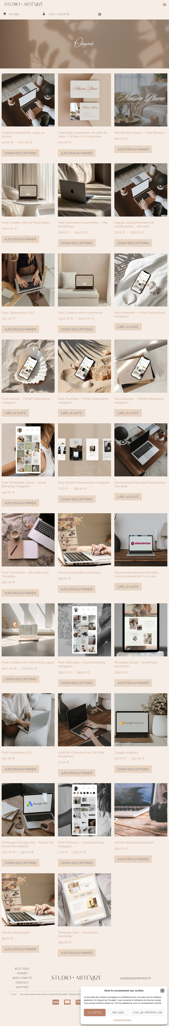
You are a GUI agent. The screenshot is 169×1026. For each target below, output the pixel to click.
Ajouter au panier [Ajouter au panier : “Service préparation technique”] (76, 589)
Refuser (118, 1012)
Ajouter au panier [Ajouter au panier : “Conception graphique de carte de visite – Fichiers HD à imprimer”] (76, 153)
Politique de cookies (122, 1020)
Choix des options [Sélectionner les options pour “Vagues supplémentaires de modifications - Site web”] (133, 243)
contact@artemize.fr (135, 978)
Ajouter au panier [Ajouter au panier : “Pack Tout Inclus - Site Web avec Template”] (20, 593)
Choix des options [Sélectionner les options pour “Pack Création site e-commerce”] (76, 329)
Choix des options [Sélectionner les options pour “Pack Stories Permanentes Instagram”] (76, 499)
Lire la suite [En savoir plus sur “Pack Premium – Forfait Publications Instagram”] (128, 327)
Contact (22, 982)
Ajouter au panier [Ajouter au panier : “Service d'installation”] (20, 949)
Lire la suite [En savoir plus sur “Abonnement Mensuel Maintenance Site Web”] (128, 497)
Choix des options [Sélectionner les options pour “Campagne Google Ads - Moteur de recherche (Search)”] (20, 863)
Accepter (94, 1012)
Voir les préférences (147, 1012)
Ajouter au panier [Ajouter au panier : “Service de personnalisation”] (133, 859)
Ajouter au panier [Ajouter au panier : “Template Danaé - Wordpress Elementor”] (133, 683)
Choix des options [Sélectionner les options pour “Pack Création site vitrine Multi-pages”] (20, 679)
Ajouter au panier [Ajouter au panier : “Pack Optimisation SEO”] (20, 329)
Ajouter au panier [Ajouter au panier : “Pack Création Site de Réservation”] (20, 239)
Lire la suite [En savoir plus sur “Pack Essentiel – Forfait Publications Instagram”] (71, 413)
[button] (162, 990)
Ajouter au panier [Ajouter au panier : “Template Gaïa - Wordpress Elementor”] (76, 953)
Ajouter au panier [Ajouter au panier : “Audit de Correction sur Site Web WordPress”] (76, 773)
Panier (14, 14)
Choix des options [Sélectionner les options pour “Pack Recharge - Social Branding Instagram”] (76, 683)
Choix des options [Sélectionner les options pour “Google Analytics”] (133, 769)
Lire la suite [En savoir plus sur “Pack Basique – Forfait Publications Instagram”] (128, 413)
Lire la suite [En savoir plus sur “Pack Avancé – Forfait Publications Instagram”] (15, 413)
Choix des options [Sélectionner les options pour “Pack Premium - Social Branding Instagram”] (76, 863)
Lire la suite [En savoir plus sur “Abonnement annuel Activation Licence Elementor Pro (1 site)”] (128, 586)
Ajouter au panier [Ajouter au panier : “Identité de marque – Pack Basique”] (133, 149)
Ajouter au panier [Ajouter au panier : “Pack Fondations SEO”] (20, 769)
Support (22, 987)
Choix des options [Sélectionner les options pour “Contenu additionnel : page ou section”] (20, 153)
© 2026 (13, 994)
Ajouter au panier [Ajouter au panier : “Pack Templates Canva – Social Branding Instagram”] (20, 503)
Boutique (22, 968)
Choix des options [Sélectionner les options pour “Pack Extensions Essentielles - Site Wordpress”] (76, 243)
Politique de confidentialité (80, 994)
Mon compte (59, 14)
